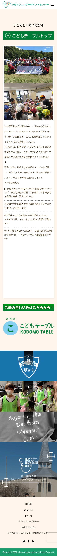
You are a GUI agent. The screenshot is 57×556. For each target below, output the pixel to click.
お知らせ (28, 510)
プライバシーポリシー (28, 521)
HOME (28, 504)
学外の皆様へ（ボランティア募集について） (28, 533)
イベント (28, 515)
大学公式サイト (28, 527)
